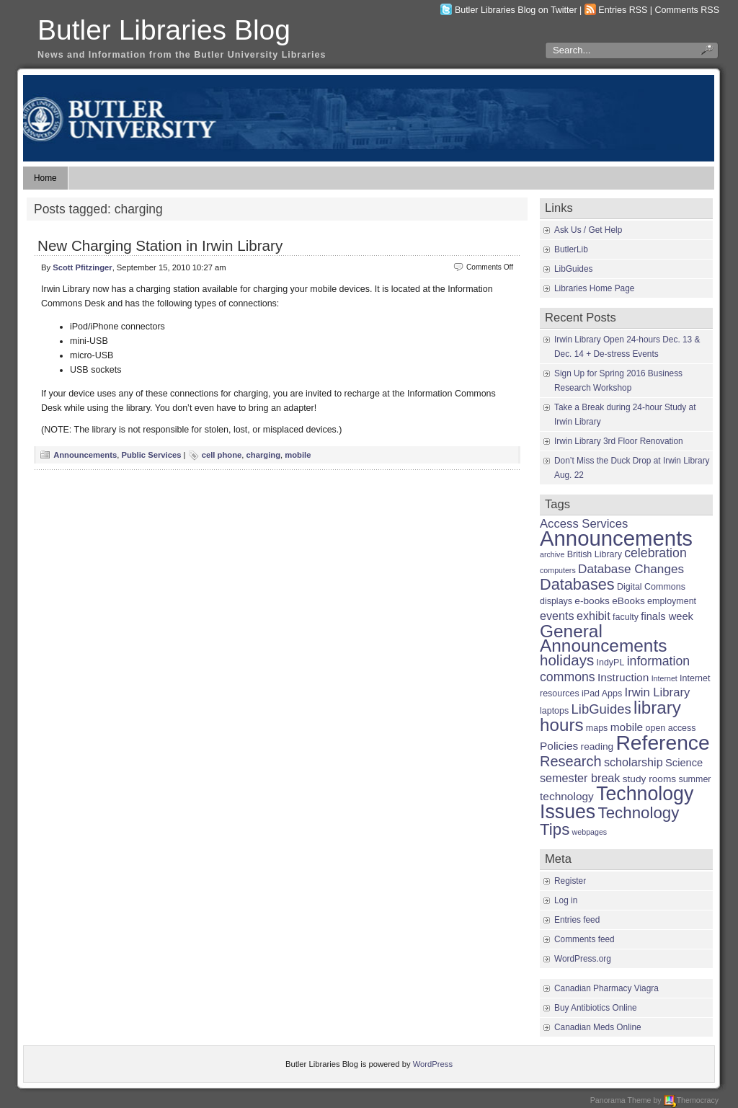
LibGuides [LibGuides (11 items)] (601, 709)
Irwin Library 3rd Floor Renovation (618, 441)
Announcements (85, 455)
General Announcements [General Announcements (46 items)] (603, 638)
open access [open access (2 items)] (671, 728)
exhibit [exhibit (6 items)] (593, 615)
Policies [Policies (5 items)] (559, 746)
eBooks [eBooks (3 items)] (628, 600)
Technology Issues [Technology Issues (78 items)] (616, 803)
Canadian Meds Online (597, 1027)
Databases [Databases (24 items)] (577, 584)
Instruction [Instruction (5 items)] (623, 677)
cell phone (222, 455)
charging (263, 455)
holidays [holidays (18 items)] (567, 660)
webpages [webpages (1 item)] (590, 832)
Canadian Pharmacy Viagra (606, 988)
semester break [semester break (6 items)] (580, 777)
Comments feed (584, 939)
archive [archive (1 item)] (552, 554)
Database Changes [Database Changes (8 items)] (631, 569)
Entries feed (577, 920)
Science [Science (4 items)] (684, 762)
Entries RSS (622, 10)
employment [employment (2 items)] (671, 601)
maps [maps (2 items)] (597, 728)
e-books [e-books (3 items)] (592, 600)
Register (570, 881)
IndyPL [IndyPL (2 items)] (611, 662)
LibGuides (573, 269)
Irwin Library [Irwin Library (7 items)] (657, 692)
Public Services (151, 455)
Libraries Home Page (594, 288)
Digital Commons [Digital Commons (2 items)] (651, 587)
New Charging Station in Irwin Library (160, 245)
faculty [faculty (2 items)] (626, 617)
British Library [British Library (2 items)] (594, 554)
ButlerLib (571, 249)
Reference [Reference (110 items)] (662, 742)
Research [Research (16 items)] (571, 761)
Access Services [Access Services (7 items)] (584, 524)
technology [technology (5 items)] (567, 796)
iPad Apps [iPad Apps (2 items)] (602, 693)
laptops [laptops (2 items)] (554, 711)
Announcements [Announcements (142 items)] (616, 538)
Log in (565, 900)
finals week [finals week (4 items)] (667, 616)
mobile (298, 455)
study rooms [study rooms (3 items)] (649, 779)
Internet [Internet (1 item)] (664, 678)
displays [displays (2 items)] (556, 601)
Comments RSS (687, 10)
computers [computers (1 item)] (558, 570)
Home (45, 178)
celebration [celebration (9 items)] (655, 553)
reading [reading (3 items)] (597, 746)
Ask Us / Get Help (588, 230)
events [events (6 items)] (557, 615)
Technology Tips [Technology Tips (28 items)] (609, 821)
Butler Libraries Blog (163, 29)
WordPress (433, 1064)
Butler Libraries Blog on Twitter (516, 10)
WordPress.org (582, 959)
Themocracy (691, 1100)
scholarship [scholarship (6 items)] (633, 761)
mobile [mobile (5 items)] (627, 727)
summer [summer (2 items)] (694, 779)
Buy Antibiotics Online (595, 1008)
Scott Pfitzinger (82, 267)
